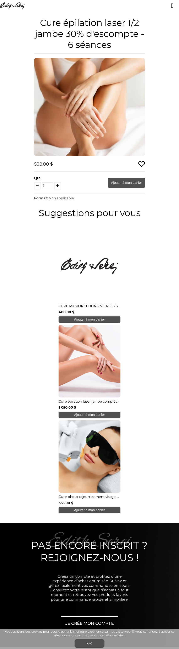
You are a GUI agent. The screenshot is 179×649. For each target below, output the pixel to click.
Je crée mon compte (89, 436)
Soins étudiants (89, 525)
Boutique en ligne (89, 533)
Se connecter (85, 576)
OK (89, 643)
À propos (89, 509)
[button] (141, 61)
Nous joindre (89, 550)
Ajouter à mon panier (126, 182)
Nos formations (89, 517)
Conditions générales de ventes (89, 566)
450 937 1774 (90, 499)
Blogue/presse (89, 542)
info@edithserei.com (89, 558)
